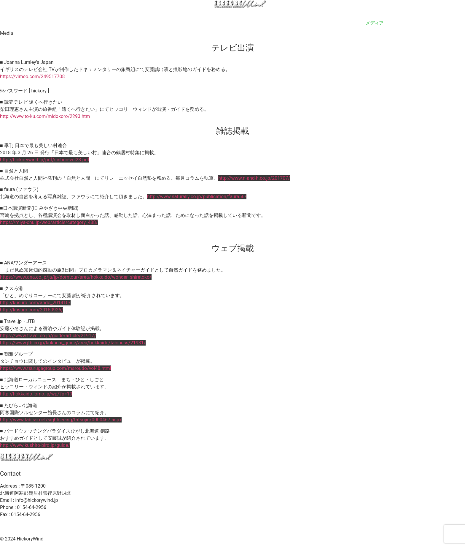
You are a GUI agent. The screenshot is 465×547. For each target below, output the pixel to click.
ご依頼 (402, 23)
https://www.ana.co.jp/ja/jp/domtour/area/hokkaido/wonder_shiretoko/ (76, 277)
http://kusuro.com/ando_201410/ (35, 302)
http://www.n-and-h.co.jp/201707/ (254, 178)
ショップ (302, 23)
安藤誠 (240, 23)
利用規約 (192, 526)
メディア (374, 23)
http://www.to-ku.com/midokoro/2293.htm (45, 116)
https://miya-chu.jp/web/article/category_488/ (49, 222)
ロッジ (190, 23)
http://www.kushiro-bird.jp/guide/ (35, 445)
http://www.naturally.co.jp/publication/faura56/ (196, 196)
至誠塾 (452, 23)
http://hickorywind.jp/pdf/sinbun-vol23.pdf (44, 160)
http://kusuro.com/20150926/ (31, 310)
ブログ (427, 23)
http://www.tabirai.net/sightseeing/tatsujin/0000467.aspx (61, 420)
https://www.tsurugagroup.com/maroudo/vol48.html (55, 368)
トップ (164, 23)
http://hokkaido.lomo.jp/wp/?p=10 (36, 394)
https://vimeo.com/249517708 (32, 76)
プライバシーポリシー (154, 526)
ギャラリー (270, 23)
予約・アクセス (338, 23)
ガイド (215, 23)
